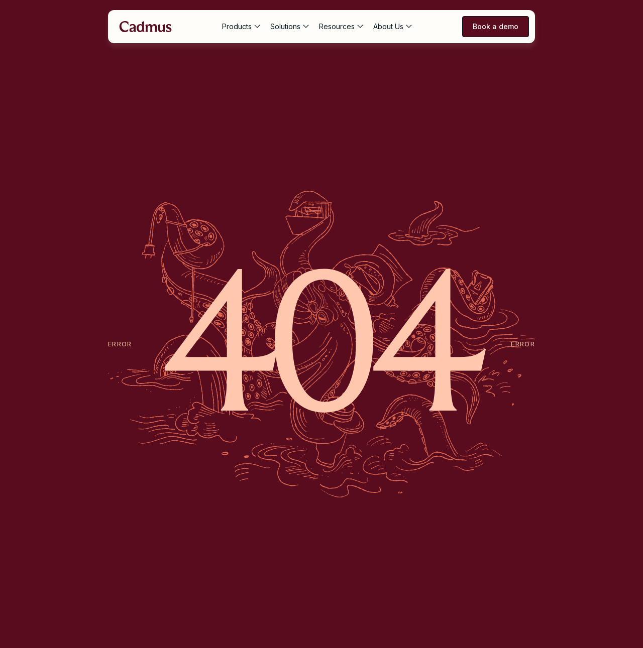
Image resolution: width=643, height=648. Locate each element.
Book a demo (495, 26)
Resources (337, 26)
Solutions (285, 26)
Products (237, 26)
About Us (388, 26)
